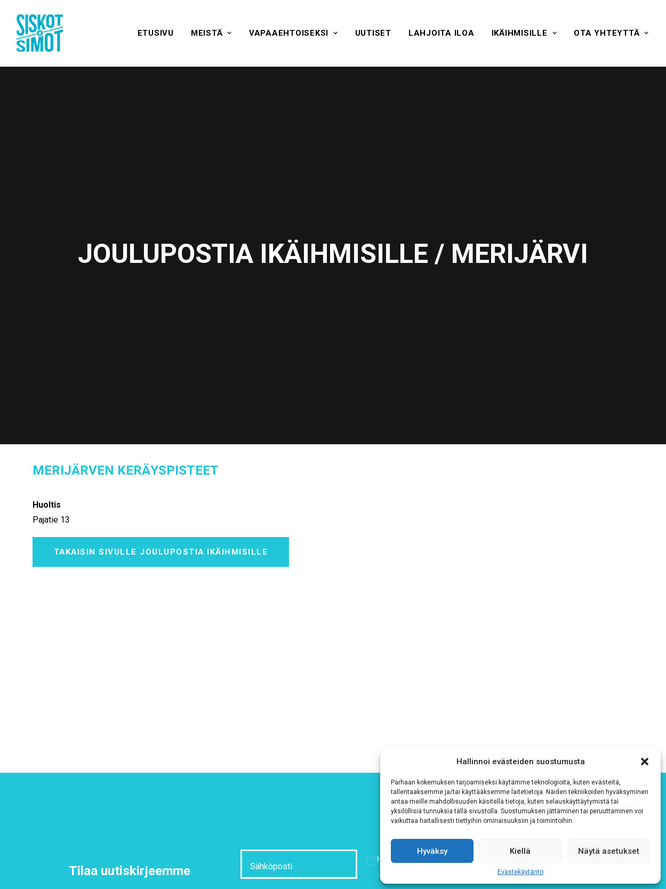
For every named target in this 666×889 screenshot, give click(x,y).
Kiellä (520, 851)
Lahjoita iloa (441, 33)
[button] (644, 761)
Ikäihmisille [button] (524, 33)
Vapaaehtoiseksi (293, 33)
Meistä (211, 33)
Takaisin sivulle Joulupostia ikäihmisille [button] (161, 498)
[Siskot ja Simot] (40, 33)
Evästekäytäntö (520, 872)
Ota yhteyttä (611, 33)
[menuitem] (155, 33)
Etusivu (156, 33)
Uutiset (373, 33)
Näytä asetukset (608, 851)
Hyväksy (432, 851)
